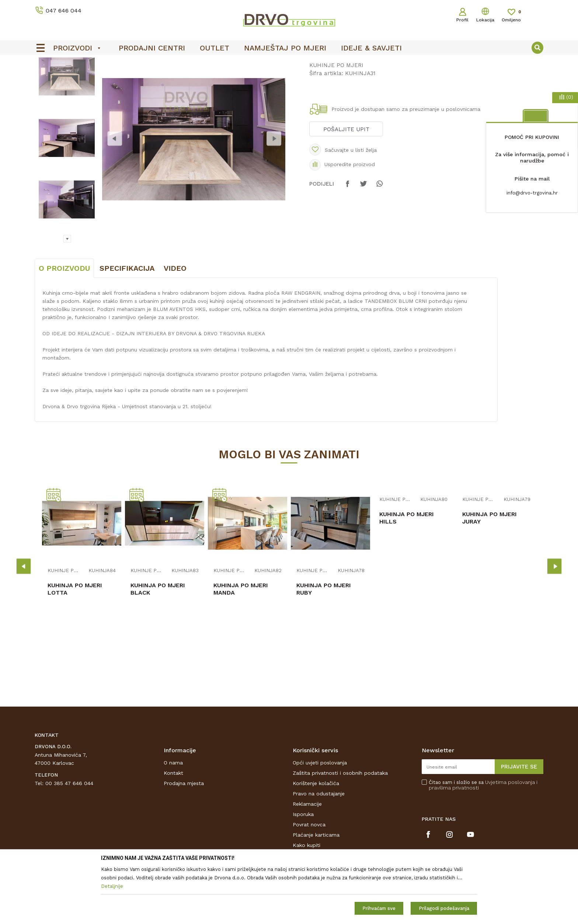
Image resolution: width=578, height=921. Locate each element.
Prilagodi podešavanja (444, 908)
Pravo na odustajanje (319, 848)
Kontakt (173, 828)
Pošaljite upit (346, 184)
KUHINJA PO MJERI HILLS (406, 572)
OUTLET (288, 63)
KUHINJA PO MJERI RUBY (323, 644)
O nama (173, 817)
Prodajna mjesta (184, 838)
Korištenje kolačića (316, 838)
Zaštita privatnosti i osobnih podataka (340, 828)
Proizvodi (45, 78)
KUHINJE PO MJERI (172, 78)
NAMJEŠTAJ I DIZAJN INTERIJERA (102, 78)
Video (175, 323)
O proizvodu (64, 323)
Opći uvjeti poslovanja (320, 817)
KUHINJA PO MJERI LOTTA (75, 644)
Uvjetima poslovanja (510, 837)
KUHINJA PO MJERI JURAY (489, 572)
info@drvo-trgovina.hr (532, 193)
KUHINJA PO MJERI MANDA (240, 644)
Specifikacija (127, 323)
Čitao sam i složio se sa (483, 839)
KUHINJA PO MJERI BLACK (157, 644)
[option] (289, 63)
